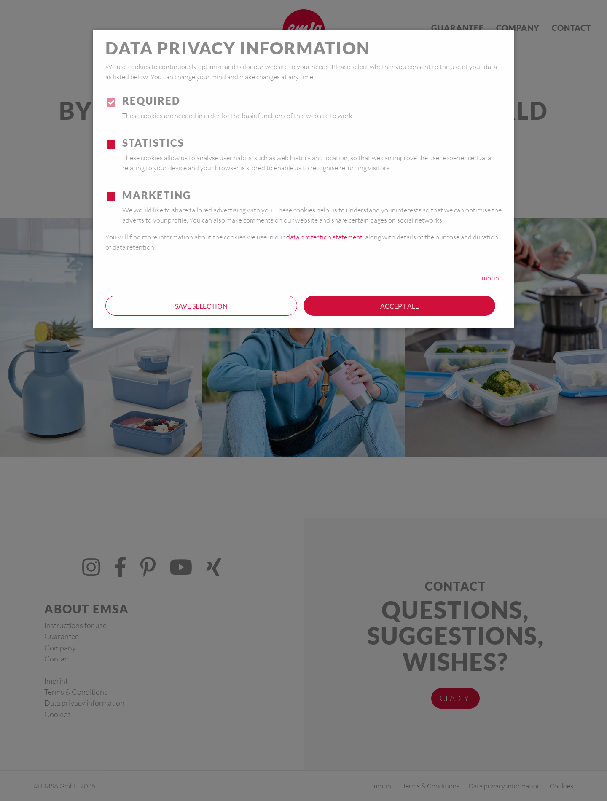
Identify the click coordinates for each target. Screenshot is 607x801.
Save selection (201, 306)
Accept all (399, 306)
